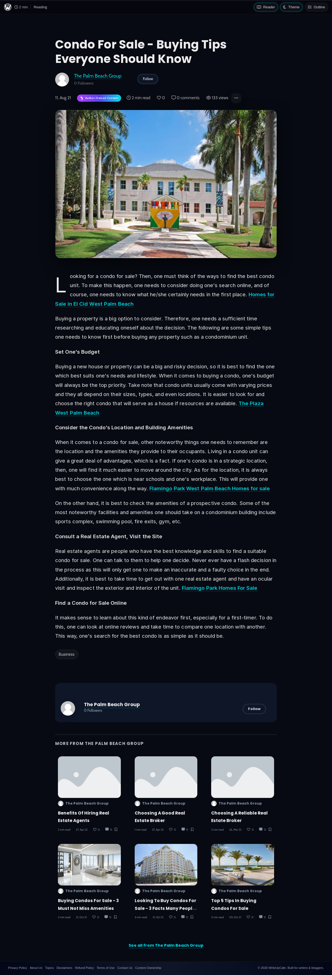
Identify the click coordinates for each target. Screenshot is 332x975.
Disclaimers (64, 967)
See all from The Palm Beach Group (166, 945)
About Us (36, 967)
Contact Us (124, 967)
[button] (236, 98)
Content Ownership (148, 967)
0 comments (186, 97)
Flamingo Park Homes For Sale (219, 588)
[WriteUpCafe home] (8, 7)
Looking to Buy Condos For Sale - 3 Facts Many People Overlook (165, 908)
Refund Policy (84, 967)
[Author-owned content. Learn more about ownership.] (99, 98)
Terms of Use (106, 967)
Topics (49, 967)
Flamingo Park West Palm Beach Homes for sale (209, 488)
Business (67, 654)
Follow (148, 78)
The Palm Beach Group (97, 76)
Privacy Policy (17, 967)
